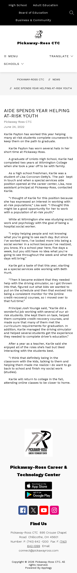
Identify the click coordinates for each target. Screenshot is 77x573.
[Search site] (72, 12)
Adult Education (45, 5)
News (56, 79)
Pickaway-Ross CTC (30, 79)
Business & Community (33, 20)
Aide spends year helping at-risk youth (43, 88)
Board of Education (33, 12)
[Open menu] (10, 56)
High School (18, 5)
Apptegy (46, 567)
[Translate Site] (61, 56)
